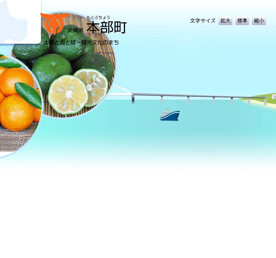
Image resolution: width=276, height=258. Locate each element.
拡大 (225, 20)
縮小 (259, 20)
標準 (242, 20)
